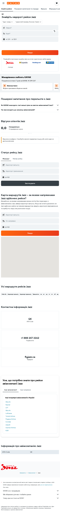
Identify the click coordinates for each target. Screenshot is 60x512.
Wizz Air (8, 402)
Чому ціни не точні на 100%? (31, 498)
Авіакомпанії (32, 473)
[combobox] (8, 22)
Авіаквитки (23, 473)
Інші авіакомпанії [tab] (10, 390)
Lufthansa (9, 413)
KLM (7, 430)
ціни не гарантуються (46, 485)
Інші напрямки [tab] (25, 390)
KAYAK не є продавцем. (31, 491)
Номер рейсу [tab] (17, 159)
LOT (7, 408)
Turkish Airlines (10, 416)
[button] (3, 3)
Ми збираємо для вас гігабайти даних (31, 494)
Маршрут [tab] (6, 159)
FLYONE (8, 422)
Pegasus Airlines (11, 419)
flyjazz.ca (30, 356)
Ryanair (8, 405)
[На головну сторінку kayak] (13, 3)
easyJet (8, 425)
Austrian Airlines (11, 428)
